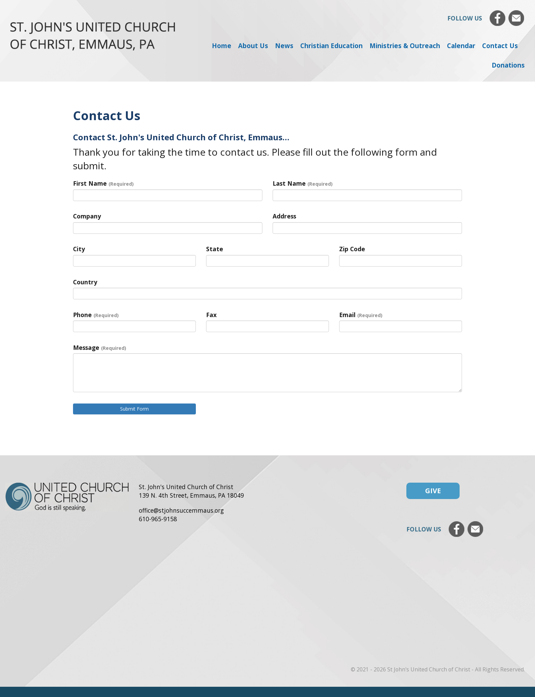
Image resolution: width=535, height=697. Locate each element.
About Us (253, 45)
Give (433, 490)
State (214, 249)
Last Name (303, 183)
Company (87, 216)
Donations (508, 65)
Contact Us (500, 45)
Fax (211, 315)
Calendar (461, 45)
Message (99, 347)
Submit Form (134, 409)
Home (221, 45)
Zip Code (352, 249)
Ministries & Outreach (405, 45)
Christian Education (331, 45)
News (284, 45)
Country (85, 282)
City (79, 249)
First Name (103, 183)
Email (360, 315)
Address (284, 216)
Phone (96, 315)
